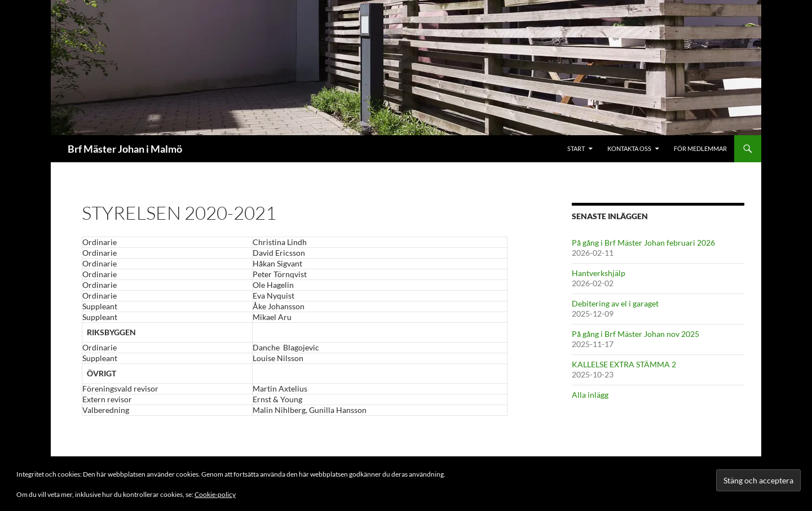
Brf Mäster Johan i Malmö (125, 149)
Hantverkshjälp (598, 273)
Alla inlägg (590, 394)
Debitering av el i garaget (615, 303)
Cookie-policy (215, 494)
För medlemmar (700, 148)
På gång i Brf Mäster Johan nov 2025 (635, 334)
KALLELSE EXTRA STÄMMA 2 (624, 364)
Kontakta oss (629, 148)
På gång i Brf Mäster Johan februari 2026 (643, 242)
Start (576, 148)
